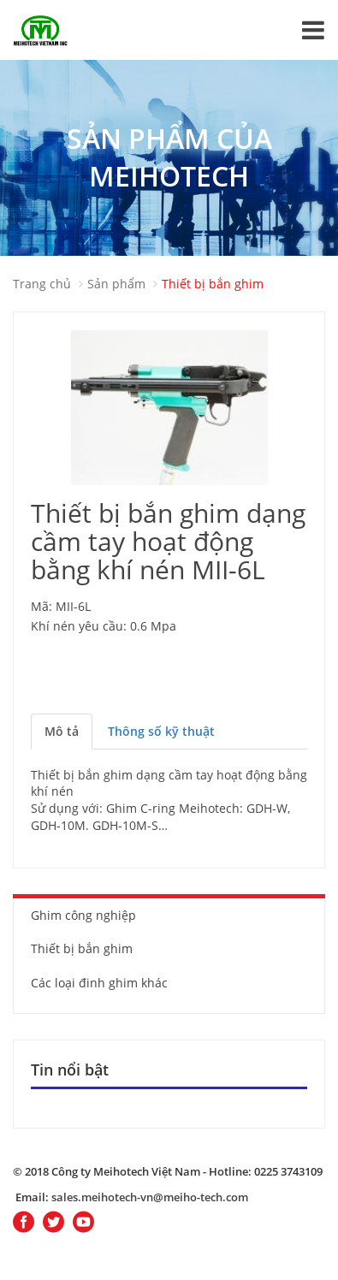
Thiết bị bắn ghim (213, 284)
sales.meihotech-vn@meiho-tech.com (149, 1197)
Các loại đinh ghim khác (99, 983)
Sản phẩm (116, 284)
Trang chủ (42, 284)
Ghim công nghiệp (83, 915)
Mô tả (61, 731)
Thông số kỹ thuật (161, 731)
